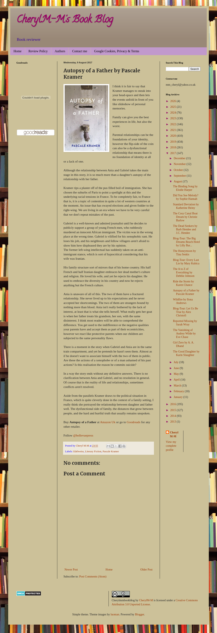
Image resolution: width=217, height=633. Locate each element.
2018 (173, 147)
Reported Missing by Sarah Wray (185, 322)
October (179, 170)
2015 (173, 410)
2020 (173, 135)
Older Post (146, 569)
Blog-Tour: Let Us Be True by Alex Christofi (185, 312)
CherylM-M (146, 600)
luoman (115, 614)
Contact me (79, 51)
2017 (173, 153)
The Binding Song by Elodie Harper (185, 188)
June (177, 368)
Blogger (139, 614)
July (176, 362)
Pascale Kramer (111, 451)
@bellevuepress (83, 435)
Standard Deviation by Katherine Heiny (186, 206)
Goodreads (134, 422)
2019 (173, 141)
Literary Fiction (93, 451)
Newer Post (71, 569)
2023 (173, 118)
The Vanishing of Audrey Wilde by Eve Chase (184, 333)
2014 (173, 415)
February (179, 391)
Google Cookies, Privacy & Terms (116, 51)
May (177, 373)
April (177, 379)
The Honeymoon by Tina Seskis (184, 252)
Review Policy (38, 51)
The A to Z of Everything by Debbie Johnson (183, 272)
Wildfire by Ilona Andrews (183, 301)
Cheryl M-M (174, 434)
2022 (173, 124)
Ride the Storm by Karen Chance (183, 283)
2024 (173, 112)
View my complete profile (171, 445)
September (180, 175)
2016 (173, 404)
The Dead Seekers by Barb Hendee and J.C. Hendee (185, 229)
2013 (173, 421)
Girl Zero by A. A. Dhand (183, 344)
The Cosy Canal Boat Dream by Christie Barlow (185, 217)
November (180, 164)
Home (17, 51)
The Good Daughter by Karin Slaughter (186, 353)
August (178, 181)
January (178, 397)
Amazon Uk (107, 422)
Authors (60, 51)
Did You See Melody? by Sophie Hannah (185, 197)
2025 (173, 106)
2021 (173, 130)
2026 (173, 101)
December (180, 158)
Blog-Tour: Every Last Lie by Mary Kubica (186, 261)
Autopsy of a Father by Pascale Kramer (186, 292)
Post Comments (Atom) (92, 576)
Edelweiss (78, 451)
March (178, 385)
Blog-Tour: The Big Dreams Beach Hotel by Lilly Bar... (186, 242)
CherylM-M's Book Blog (64, 20)
